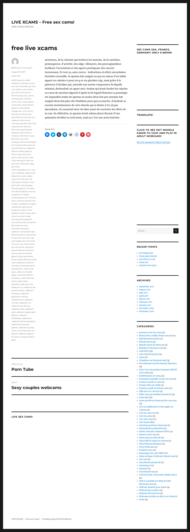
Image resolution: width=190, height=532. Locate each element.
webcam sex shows (20, 306)
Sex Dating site (146, 253)
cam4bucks (17, 98)
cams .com (16, 102)
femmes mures (27, 136)
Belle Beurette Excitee (149, 338)
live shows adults (19, 191)
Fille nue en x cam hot (149, 391)
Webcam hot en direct (149, 490)
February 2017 (145, 302)
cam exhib (28, 89)
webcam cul (17, 287)
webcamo (26, 318)
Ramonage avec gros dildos (152, 453)
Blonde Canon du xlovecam (151, 345)
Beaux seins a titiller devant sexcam (155, 335)
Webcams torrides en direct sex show (156, 496)
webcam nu (25, 303)
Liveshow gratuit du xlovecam (153, 425)
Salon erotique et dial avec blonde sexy (157, 456)
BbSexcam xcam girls (21, 68)
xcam (14, 330)
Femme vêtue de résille (149, 385)
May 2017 (143, 293)
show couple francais (21, 259)
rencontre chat (18, 222)
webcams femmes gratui (23, 321)
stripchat (21, 262)
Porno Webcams (146, 447)
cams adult (28, 102)
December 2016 (146, 308)
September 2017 (146, 286)
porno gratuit (25, 219)
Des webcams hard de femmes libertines (158, 363)
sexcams (29, 247)
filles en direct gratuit (21, 151)
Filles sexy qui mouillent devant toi (155, 394)
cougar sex (16, 111)
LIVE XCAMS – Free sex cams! (42, 22)
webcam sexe (18, 309)
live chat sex (22, 179)
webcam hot (17, 299)
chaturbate (24, 108)
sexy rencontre (26, 256)
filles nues (16, 154)
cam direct (16, 89)
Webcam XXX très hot (149, 493)
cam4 (31, 95)
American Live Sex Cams (150, 332)
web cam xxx (27, 284)
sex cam (26, 238)
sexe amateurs (18, 250)
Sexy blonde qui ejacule (150, 462)
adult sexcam (17, 80)
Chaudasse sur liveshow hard (152, 360)
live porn (25, 182)
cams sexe (16, 105)
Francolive (144, 397)
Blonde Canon (145, 342)
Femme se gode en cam (150, 382)
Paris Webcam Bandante (150, 444)
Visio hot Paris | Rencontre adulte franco (158, 475)
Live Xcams (144, 422)
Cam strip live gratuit (149, 354)
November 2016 (146, 311)
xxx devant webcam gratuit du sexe (23, 333)
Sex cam (143, 459)
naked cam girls (19, 207)
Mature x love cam (147, 434)
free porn (25, 163)
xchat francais (24, 330)
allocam (25, 83)
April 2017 (144, 296)
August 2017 (145, 289)
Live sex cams (145, 416)
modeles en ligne (27, 204)
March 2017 (144, 299)
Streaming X (145, 465)
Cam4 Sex (143, 262)
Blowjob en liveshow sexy (151, 348)
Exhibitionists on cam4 (150, 376)
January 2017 (145, 305)
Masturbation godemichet (151, 428)
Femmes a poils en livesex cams (154, 388)
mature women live (26, 201)
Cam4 (141, 357)
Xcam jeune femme (148, 256)
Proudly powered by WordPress (56, 519)
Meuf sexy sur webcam (149, 437)
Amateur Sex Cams (148, 265)
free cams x (23, 157)
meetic (14, 204)
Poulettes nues (146, 450)
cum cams (28, 111)
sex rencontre (17, 247)
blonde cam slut (28, 86)
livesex (25, 194)
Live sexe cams (146, 419)
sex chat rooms (27, 244)
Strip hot (143, 468)
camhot (27, 98)
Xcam (141, 499)
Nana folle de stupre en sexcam (153, 441)
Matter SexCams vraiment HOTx (154, 431)
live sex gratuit (18, 188)
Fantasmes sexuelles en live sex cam (156, 379)
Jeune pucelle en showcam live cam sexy (158, 400)
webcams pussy (26, 327)
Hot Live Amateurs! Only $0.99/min (153, 142)
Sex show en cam (147, 259)
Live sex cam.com (147, 413)
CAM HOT (16, 76)
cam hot (15, 92)
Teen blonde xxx (147, 471)
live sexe (30, 188)
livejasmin (16, 194)
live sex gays (26, 185)
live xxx (32, 191)
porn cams (26, 213)
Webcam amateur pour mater (152, 487)
